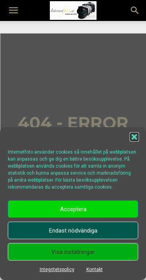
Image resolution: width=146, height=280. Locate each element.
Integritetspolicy (57, 269)
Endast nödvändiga (73, 230)
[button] (134, 137)
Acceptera (73, 209)
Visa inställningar (73, 252)
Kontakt (94, 269)
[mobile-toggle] (13, 10)
